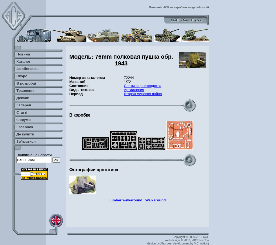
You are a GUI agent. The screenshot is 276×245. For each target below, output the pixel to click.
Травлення (26, 91)
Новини (23, 54)
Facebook (24, 127)
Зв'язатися (26, 141)
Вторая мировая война (143, 94)
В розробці (26, 83)
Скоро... (23, 76)
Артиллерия (134, 90)
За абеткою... (28, 69)
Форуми (23, 120)
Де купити (25, 134)
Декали (22, 98)
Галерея (23, 105)
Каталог (23, 62)
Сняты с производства (142, 86)
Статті (21, 112)
